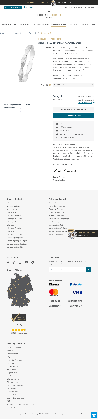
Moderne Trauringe (56, 215)
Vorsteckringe (12, 209)
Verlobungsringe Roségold (17, 244)
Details (48, 47)
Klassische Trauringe (57, 203)
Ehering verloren (13, 379)
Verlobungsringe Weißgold (17, 241)
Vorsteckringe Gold (56, 225)
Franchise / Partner (14, 360)
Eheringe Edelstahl (14, 234)
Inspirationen (12, 372)
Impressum (11, 407)
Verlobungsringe (13, 206)
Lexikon (10, 376)
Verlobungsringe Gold (15, 237)
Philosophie (11, 369)
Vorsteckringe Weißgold (58, 228)
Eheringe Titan (12, 231)
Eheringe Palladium (14, 228)
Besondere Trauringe (57, 206)
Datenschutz (12, 395)
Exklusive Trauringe (56, 209)
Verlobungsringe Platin (16, 247)
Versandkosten (44, 414)
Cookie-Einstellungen (15, 398)
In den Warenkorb (86, 103)
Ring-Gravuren (12, 382)
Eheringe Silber (13, 225)
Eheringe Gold (12, 212)
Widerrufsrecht (13, 391)
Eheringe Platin (13, 222)
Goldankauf (11, 363)
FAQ (8, 357)
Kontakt (10, 350)
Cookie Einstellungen (15, 347)
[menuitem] (9, 25)
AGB (8, 401)
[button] (94, 415)
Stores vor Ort (12, 366)
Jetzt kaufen (73, 115)
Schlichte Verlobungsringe (59, 218)
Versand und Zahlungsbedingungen (20, 404)
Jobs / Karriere (13, 354)
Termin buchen (13, 7)
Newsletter (11, 388)
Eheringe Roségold (14, 218)
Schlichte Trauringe (56, 212)
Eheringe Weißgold (14, 215)
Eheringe (10, 203)
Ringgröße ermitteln (15, 385)
